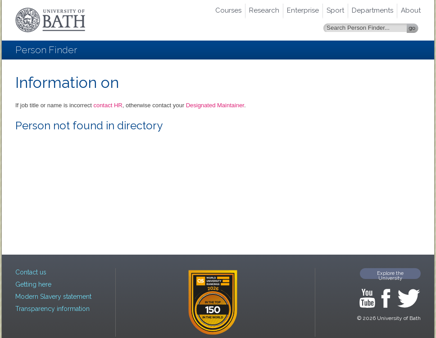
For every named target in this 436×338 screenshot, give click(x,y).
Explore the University (390, 274)
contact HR (107, 105)
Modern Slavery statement (53, 296)
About (411, 10)
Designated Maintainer (215, 105)
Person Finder (46, 49)
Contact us (30, 272)
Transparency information (52, 308)
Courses (228, 10)
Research (264, 10)
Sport (335, 10)
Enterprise (303, 10)
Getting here (33, 284)
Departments (372, 10)
